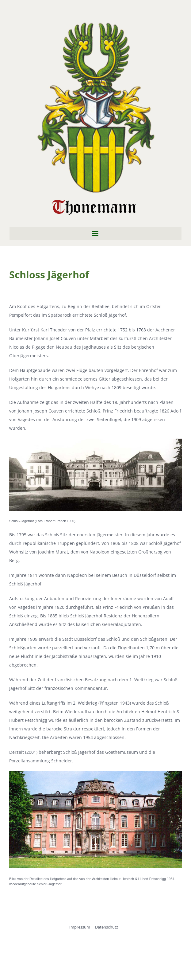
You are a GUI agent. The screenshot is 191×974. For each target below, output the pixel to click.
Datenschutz (106, 927)
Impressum (79, 927)
